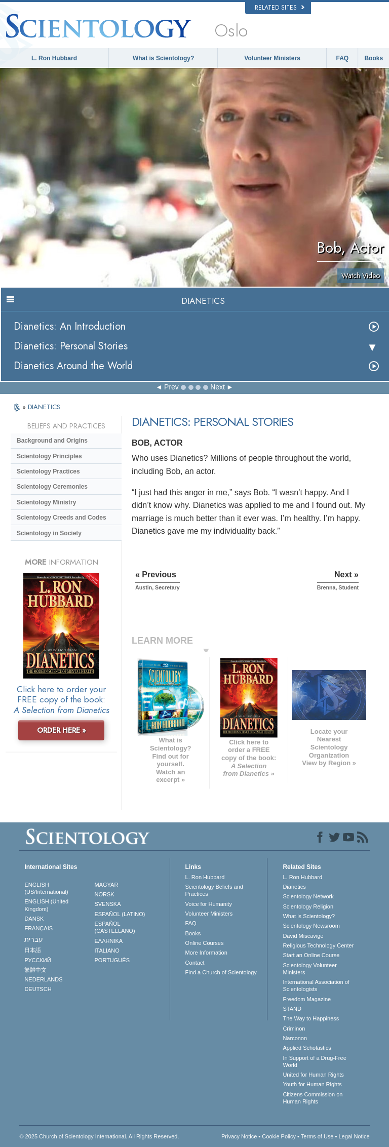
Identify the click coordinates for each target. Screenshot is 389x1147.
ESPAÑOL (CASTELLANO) (115, 927)
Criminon (294, 1028)
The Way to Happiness (311, 1018)
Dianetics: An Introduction (70, 326)
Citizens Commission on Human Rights (312, 1097)
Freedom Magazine (307, 999)
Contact (195, 963)
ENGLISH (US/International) (46, 888)
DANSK (34, 919)
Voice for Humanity (208, 904)
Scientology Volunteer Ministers (309, 968)
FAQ (342, 58)
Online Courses (204, 943)
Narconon (295, 1038)
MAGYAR (107, 885)
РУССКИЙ (37, 960)
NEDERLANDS (43, 979)
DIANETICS (44, 407)
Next (217, 387)
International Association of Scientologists (316, 985)
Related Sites (279, 7)
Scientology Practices (48, 471)
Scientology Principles (49, 456)
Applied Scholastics (307, 1048)
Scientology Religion (308, 906)
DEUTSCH (37, 989)
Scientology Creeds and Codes (61, 517)
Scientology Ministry (46, 502)
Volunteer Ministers (272, 58)
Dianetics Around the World (73, 366)
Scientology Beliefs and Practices (214, 890)
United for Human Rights (313, 1075)
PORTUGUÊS (112, 960)
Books (373, 58)
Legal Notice (353, 1136)
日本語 (32, 950)
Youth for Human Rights (312, 1084)
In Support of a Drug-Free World (314, 1061)
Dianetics (294, 887)
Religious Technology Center (318, 945)
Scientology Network (308, 896)
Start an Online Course (311, 955)
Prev (171, 387)
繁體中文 (35, 970)
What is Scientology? (163, 58)
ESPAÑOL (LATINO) (120, 914)
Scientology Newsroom (311, 926)
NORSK (104, 894)
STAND (292, 1009)
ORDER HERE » (61, 730)
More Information (206, 953)
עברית (33, 939)
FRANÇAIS (38, 928)
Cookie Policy (279, 1136)
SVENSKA (108, 904)
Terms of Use (317, 1136)
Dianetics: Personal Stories (71, 346)
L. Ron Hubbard (54, 58)
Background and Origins (52, 440)
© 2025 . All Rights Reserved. (99, 1136)
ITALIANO (107, 950)
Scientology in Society (49, 533)
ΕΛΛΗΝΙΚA (109, 941)
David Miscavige (303, 936)
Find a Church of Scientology (221, 972)
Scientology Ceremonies (52, 486)
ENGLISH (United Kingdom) (46, 905)
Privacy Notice (239, 1136)
